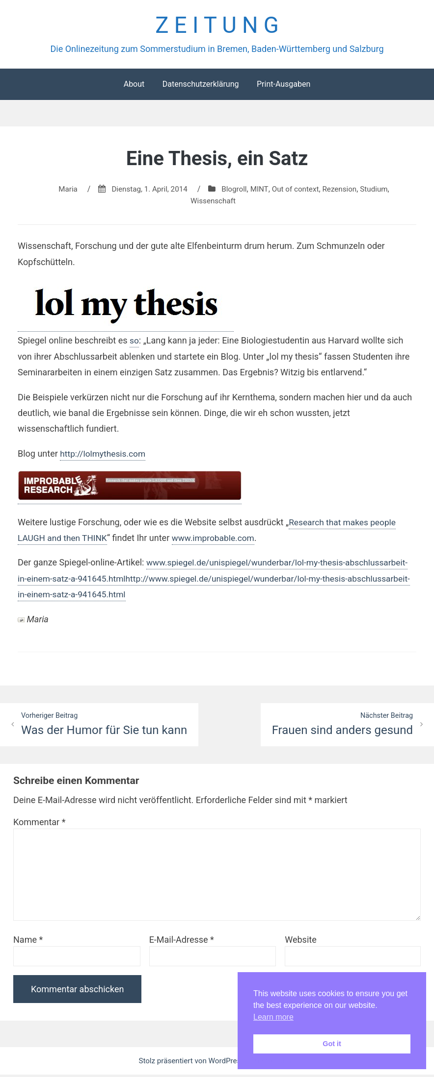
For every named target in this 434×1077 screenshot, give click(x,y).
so (134, 342)
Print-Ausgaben (283, 86)
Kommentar (39, 824)
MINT (259, 191)
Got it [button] (332, 1044)
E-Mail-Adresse (181, 942)
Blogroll (233, 191)
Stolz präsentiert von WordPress (192, 1063)
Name (28, 942)
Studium (379, 191)
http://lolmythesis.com (104, 455)
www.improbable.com (218, 540)
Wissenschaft (213, 202)
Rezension (344, 191)
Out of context (297, 191)
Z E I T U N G (217, 26)
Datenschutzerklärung (201, 86)
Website (300, 942)
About (134, 86)
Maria (62, 191)
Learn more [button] (273, 1017)
